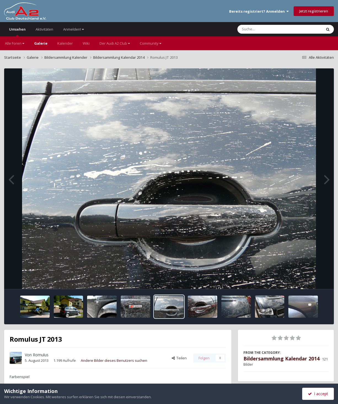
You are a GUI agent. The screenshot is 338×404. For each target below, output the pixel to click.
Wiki (86, 43)
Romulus (41, 354)
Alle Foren (14, 43)
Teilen (179, 357)
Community (150, 43)
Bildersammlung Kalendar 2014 (281, 358)
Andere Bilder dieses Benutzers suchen (114, 360)
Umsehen (17, 31)
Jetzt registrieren (313, 11)
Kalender (65, 43)
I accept (318, 393)
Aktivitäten (44, 29)
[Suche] (268, 29)
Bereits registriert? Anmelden (259, 11)
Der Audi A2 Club (115, 43)
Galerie (40, 43)
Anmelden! (73, 29)
